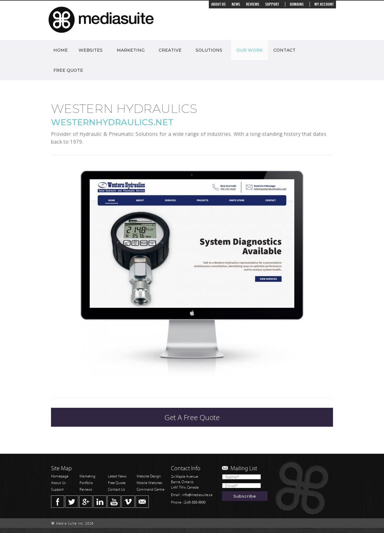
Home (60, 50)
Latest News (117, 476)
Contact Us (116, 489)
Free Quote (68, 70)
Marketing (131, 50)
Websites (91, 50)
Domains (297, 4)
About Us (218, 4)
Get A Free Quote (192, 417)
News (236, 4)
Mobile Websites (149, 483)
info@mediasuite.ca (197, 495)
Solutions (209, 50)
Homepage (59, 476)
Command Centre (150, 489)
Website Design (148, 476)
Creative (170, 50)
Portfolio (86, 483)
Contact (284, 50)
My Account (324, 4)
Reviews (252, 4)
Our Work (249, 50)
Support (272, 4)
